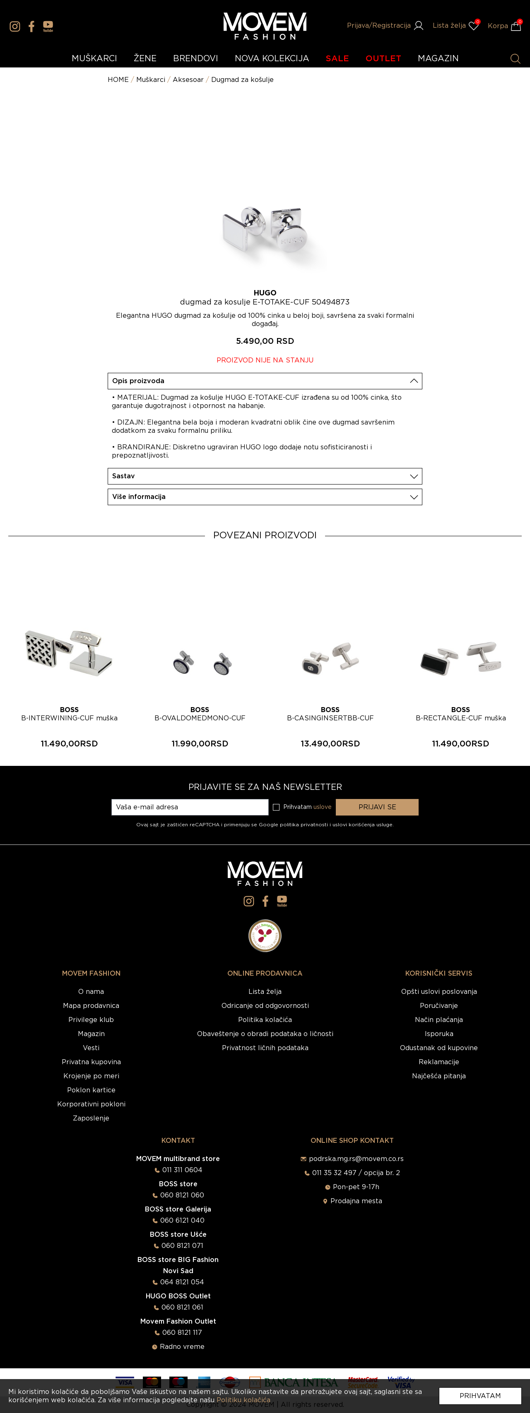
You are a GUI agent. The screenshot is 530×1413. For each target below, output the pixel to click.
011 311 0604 (182, 1170)
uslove (322, 807)
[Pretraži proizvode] (515, 58)
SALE (337, 59)
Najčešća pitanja (439, 1076)
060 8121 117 (182, 1332)
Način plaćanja (439, 1020)
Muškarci (150, 80)
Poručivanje (439, 1006)
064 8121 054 (182, 1282)
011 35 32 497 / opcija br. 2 (356, 1173)
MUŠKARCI (94, 59)
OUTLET (383, 59)
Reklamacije (439, 1062)
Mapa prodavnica (91, 1006)
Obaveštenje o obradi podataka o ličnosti (265, 1034)
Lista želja (265, 991)
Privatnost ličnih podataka (265, 1048)
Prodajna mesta (356, 1201)
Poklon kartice (91, 1090)
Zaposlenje (91, 1118)
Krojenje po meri (91, 1076)
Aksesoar (188, 80)
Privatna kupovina (91, 1062)
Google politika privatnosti (294, 824)
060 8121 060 (182, 1195)
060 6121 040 (182, 1220)
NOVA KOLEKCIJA (272, 59)
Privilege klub (91, 1020)
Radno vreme (182, 1346)
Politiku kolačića (243, 1400)
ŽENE (145, 59)
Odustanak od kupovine (439, 1048)
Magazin (91, 1034)
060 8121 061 (182, 1307)
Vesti (91, 1048)
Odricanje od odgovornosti (265, 1006)
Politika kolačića (265, 1020)
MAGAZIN (438, 59)
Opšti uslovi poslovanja (439, 991)
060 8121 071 (182, 1246)
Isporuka (439, 1034)
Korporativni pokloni (91, 1104)
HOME (118, 80)
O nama (91, 991)
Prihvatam (480, 1396)
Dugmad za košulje (242, 80)
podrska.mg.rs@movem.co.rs (356, 1159)
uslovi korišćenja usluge (362, 824)
